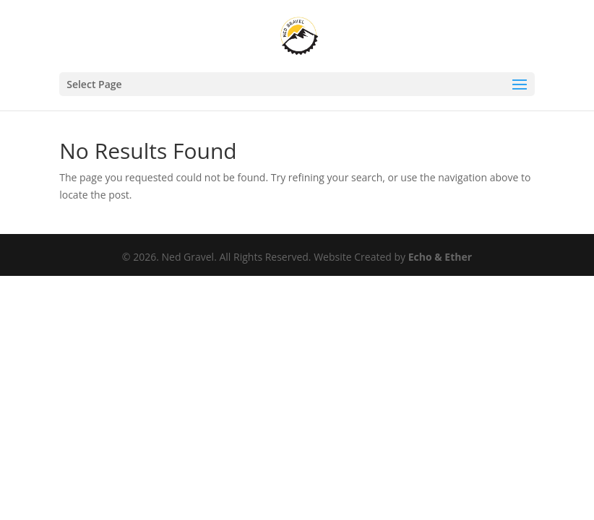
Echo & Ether (440, 257)
